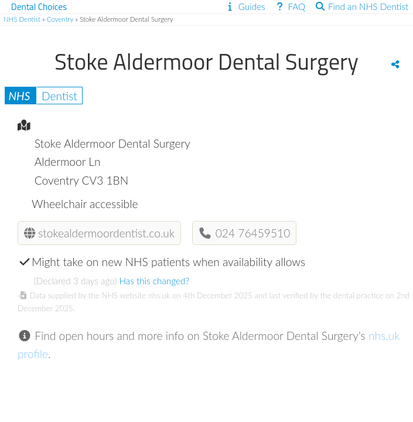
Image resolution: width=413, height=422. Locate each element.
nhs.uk (159, 295)
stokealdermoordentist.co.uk (99, 233)
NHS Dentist (22, 19)
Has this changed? (154, 280)
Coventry (60, 19)
